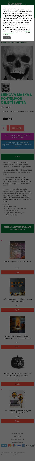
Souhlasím (7, 38)
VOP (7, 34)
